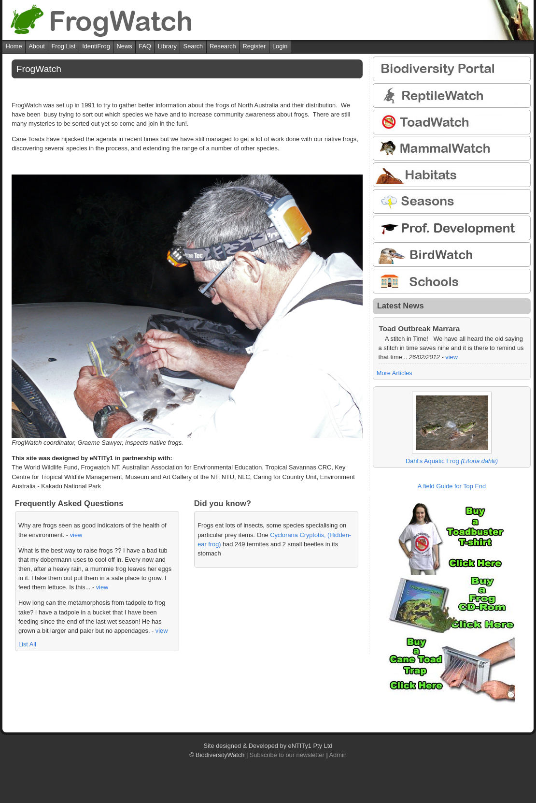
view (76, 535)
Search (193, 46)
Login (279, 46)
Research (223, 46)
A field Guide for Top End (452, 486)
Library (167, 46)
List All (27, 644)
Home (13, 46)
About (36, 46)
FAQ (145, 46)
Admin (338, 755)
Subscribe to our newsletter (287, 755)
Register (254, 46)
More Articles (394, 373)
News (124, 46)
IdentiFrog (96, 46)
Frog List (64, 46)
